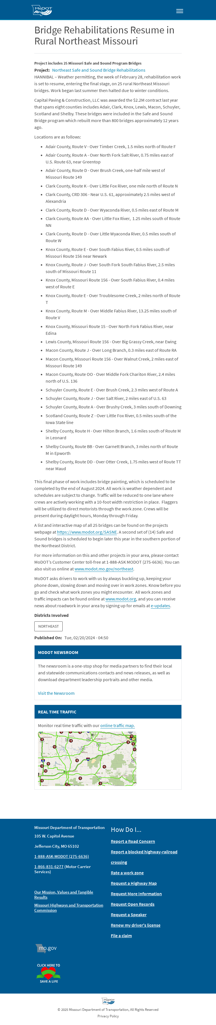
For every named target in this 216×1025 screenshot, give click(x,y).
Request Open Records (132, 904)
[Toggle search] (163, 9)
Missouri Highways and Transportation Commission (68, 907)
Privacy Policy (108, 1016)
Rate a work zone (127, 872)
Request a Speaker (129, 914)
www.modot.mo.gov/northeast (104, 569)
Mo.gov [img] (48, 948)
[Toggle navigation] (179, 11)
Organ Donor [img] (50, 961)
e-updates (160, 605)
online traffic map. (117, 725)
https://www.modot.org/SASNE (87, 532)
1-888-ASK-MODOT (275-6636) (61, 856)
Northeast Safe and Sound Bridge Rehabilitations (98, 70)
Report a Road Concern (133, 841)
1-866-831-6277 (48, 866)
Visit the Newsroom (56, 693)
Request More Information (136, 893)
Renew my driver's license (135, 925)
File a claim (121, 935)
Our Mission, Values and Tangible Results (63, 894)
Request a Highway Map (134, 883)
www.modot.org (120, 599)
